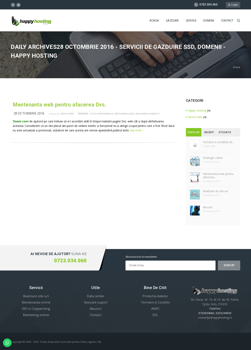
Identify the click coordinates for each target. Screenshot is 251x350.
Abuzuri (207, 207)
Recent (209, 132)
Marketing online (36, 315)
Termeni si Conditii (155, 302)
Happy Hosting (196, 110)
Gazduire (172, 20)
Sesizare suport (95, 302)
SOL (155, 315)
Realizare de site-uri (215, 191)
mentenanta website (147, 113)
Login (233, 4)
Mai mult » (136, 130)
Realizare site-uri (36, 296)
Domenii (208, 20)
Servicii (191, 20)
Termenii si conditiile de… (219, 142)
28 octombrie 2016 (29, 113)
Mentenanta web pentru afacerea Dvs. (59, 105)
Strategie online (213, 157)
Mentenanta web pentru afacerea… (218, 175)
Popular (193, 132)
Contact (227, 20)
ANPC (155, 308)
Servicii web (67, 113)
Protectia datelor (155, 296)
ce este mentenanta (101, 113)
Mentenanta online (36, 302)
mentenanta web (124, 113)
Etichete (225, 132)
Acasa (154, 20)
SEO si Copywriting (36, 308)
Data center (95, 296)
